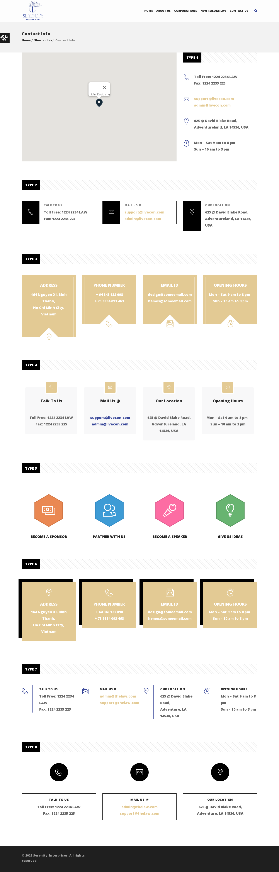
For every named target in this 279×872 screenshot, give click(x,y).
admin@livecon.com (212, 105)
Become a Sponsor (49, 536)
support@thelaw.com (119, 702)
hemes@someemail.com (170, 301)
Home (148, 11)
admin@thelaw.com (118, 696)
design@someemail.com (170, 294)
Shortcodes (43, 40)
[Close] (104, 87)
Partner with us (109, 536)
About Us (163, 11)
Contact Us (239, 11)
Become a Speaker (170, 536)
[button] (99, 102)
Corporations (185, 11)
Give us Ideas (230, 536)
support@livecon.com (214, 98)
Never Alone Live (213, 11)
